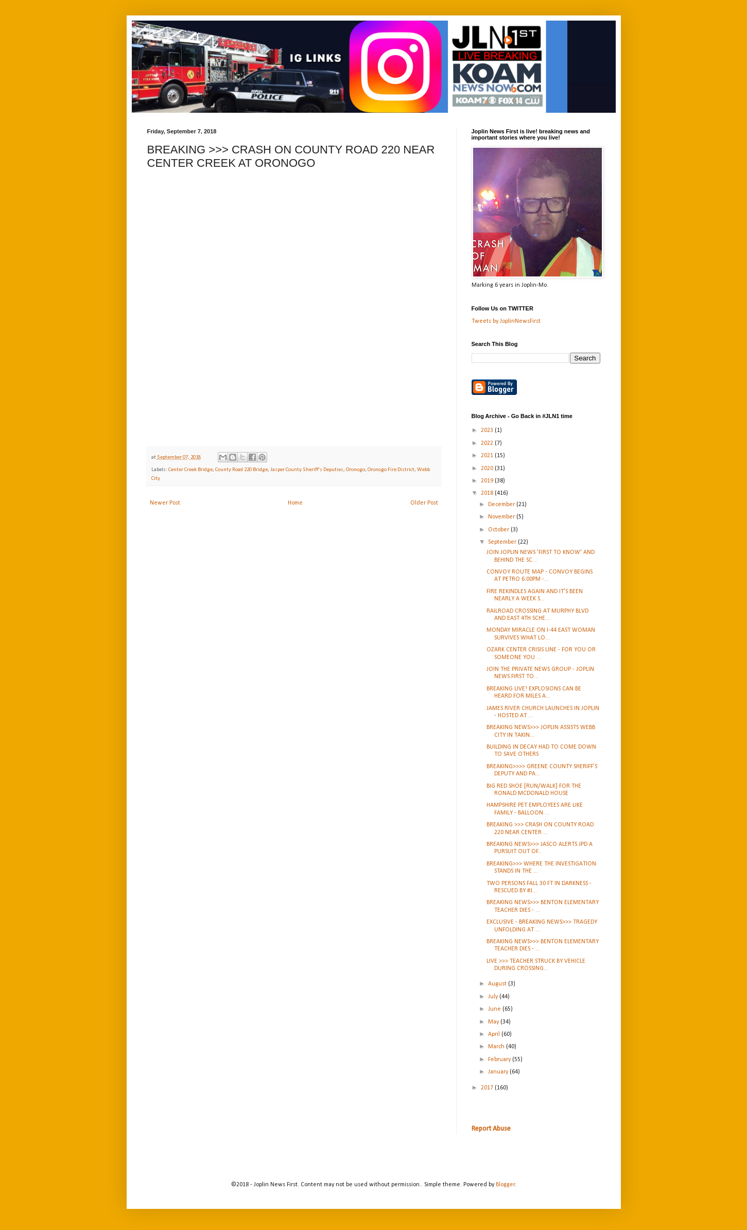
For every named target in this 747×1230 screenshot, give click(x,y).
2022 (488, 443)
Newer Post (165, 503)
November (502, 517)
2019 (488, 481)
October (499, 530)
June (495, 1009)
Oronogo (355, 470)
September (503, 542)
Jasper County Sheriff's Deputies (306, 470)
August (498, 984)
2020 (488, 468)
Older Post (424, 503)
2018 (488, 493)
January (499, 1072)
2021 (488, 456)
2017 (488, 1088)
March (497, 1047)
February (500, 1059)
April (494, 1034)
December (502, 504)
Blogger (505, 1185)
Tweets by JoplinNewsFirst (506, 321)
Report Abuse (491, 1129)
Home (295, 503)
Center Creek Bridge (190, 470)
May (494, 1022)
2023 (488, 430)
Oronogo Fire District (391, 470)
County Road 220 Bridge (241, 470)
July (493, 997)
